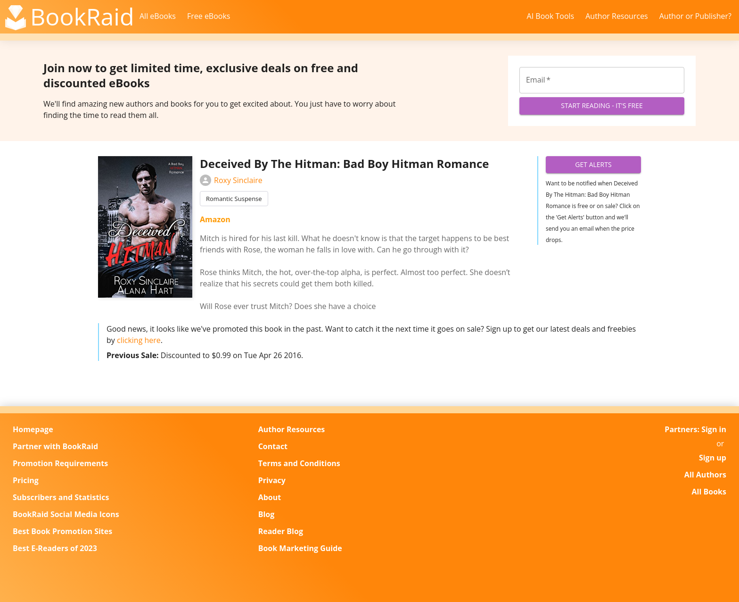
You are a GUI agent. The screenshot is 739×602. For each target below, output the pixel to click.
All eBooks (158, 16)
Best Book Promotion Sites (62, 531)
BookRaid (82, 16)
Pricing (26, 480)
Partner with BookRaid (55, 446)
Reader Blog (280, 531)
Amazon (215, 219)
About (269, 497)
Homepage (33, 429)
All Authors (705, 474)
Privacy (272, 480)
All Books (709, 491)
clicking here (139, 340)
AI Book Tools (550, 16)
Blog (266, 514)
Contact (272, 446)
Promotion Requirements (60, 463)
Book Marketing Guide (300, 548)
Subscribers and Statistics (61, 497)
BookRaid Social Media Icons (66, 514)
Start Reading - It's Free (601, 106)
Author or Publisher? (695, 16)
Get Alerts (593, 165)
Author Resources (617, 16)
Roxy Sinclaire (231, 180)
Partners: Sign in (695, 429)
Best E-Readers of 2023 (55, 548)
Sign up (712, 457)
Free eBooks (208, 16)
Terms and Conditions (299, 463)
